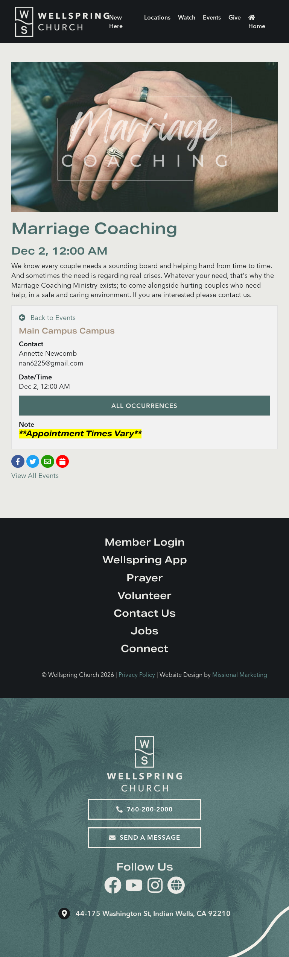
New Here (116, 22)
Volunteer (144, 595)
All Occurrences (144, 405)
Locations (157, 17)
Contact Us (145, 613)
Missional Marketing (239, 674)
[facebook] (113, 886)
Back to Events (47, 317)
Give (234, 17)
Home (256, 22)
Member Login (145, 542)
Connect (144, 648)
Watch (186, 17)
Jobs (144, 631)
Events (212, 17)
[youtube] (134, 886)
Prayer (144, 578)
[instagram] (155, 886)
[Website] (176, 885)
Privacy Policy (137, 674)
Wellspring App (144, 560)
